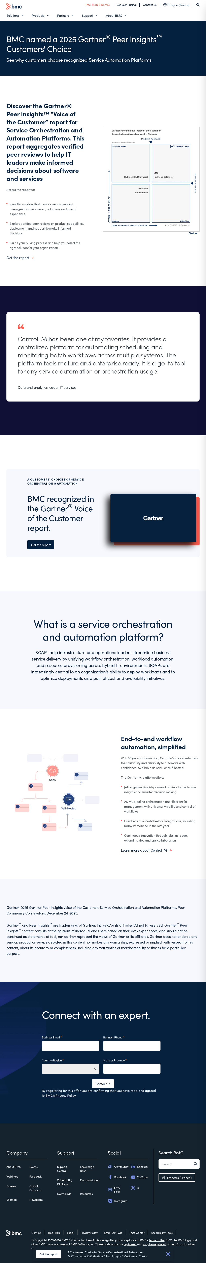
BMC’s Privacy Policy (60, 1095)
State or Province (114, 1060)
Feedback (35, 1176)
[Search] (198, 4)
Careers (11, 1186)
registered (130, 1244)
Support (87, 15)
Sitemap (11, 1199)
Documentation (89, 1180)
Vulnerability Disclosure (64, 1182)
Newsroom (36, 1199)
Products (38, 15)
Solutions (12, 15)
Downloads (64, 1194)
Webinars (12, 1176)
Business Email (51, 1037)
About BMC (114, 15)
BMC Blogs (114, 1189)
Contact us (103, 1083)
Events (33, 1167)
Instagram (117, 1200)
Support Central (62, 1169)
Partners (63, 15)
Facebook (117, 1177)
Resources (86, 1194)
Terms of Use (157, 1240)
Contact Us (150, 5)
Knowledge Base (87, 1169)
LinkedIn (139, 1166)
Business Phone (112, 1037)
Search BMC (171, 1152)
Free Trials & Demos (97, 5)
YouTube (139, 1177)
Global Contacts (35, 1188)
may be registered (154, 1244)
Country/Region (52, 1060)
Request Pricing (126, 5)
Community (118, 1166)
